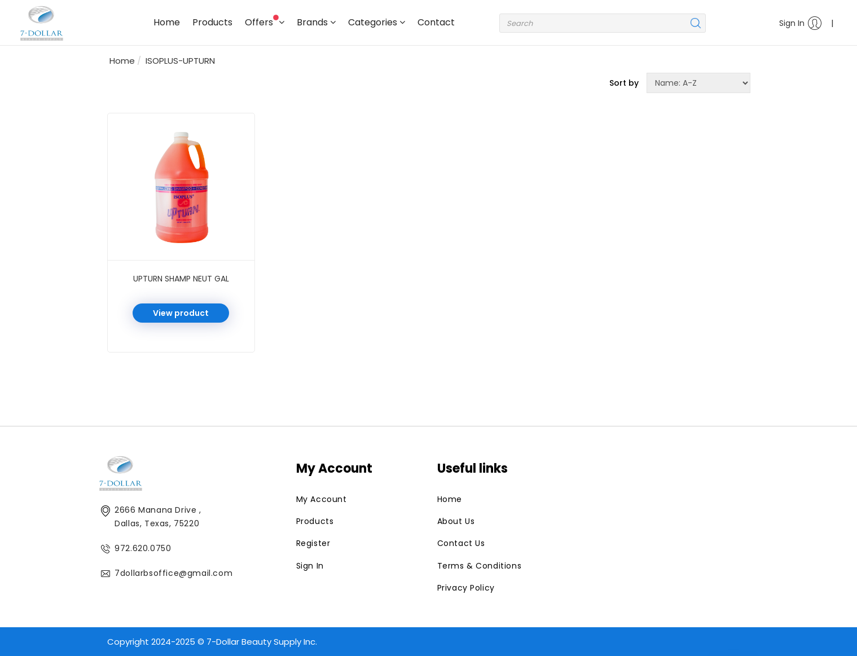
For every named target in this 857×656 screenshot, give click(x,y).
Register (313, 543)
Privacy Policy (466, 587)
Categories (376, 22)
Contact (436, 22)
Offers (264, 22)
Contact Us (461, 543)
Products (212, 22)
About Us (456, 521)
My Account (321, 499)
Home (166, 22)
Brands (316, 22)
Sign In (800, 23)
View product (181, 313)
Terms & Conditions (479, 565)
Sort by (624, 83)
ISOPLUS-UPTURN (180, 61)
